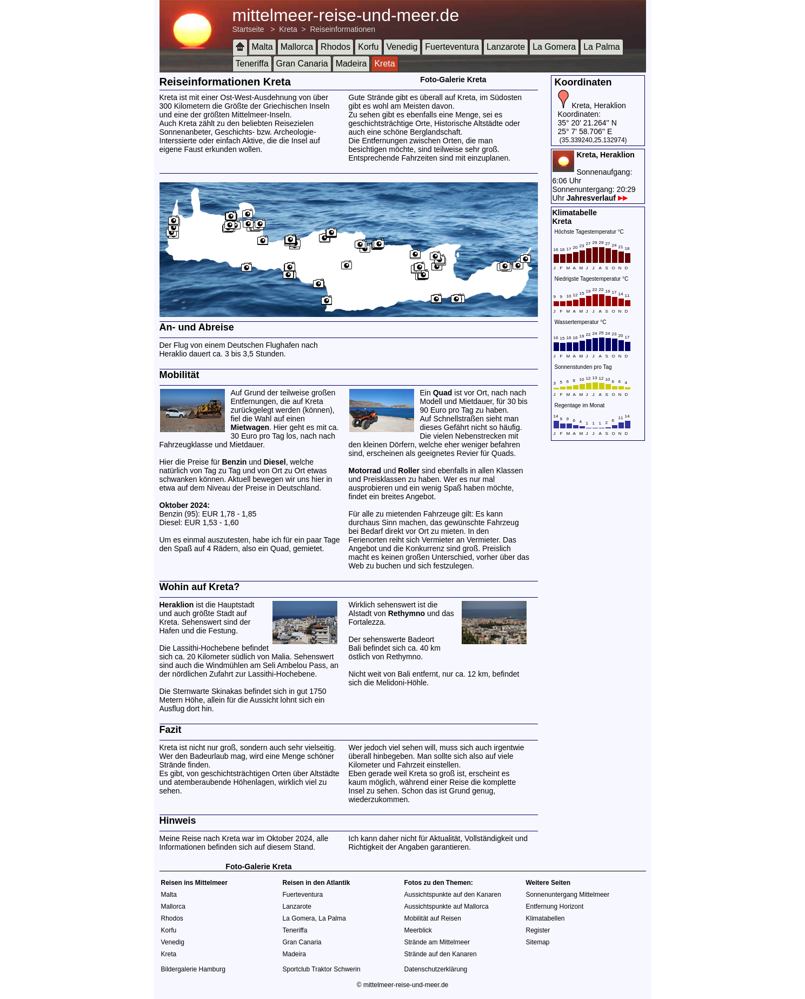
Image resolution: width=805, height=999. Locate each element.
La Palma (601, 46)
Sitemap (538, 942)
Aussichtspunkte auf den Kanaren (452, 894)
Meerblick (418, 930)
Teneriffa (252, 63)
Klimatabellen (545, 918)
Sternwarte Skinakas (207, 691)
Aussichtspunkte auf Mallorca (446, 906)
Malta (262, 46)
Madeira (351, 63)
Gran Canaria (302, 63)
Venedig (402, 46)
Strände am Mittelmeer (437, 942)
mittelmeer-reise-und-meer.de (346, 15)
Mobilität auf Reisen (432, 918)
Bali (355, 648)
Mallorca (297, 46)
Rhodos (335, 46)
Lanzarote (506, 46)
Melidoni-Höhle (401, 682)
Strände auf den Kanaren (440, 954)
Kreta (288, 29)
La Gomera (554, 46)
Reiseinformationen (342, 29)
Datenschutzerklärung (436, 969)
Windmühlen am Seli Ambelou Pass (266, 665)
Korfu (368, 46)
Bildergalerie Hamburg (193, 969)
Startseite (248, 29)
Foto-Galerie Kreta (453, 79)
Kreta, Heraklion (598, 105)
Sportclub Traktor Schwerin (322, 969)
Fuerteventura (452, 46)
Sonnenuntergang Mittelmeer (568, 894)
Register (538, 930)
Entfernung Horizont (555, 906)
